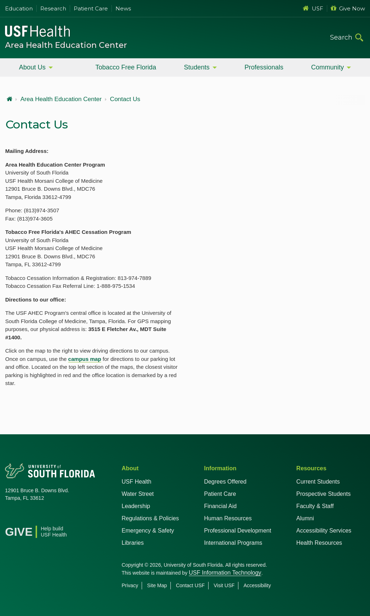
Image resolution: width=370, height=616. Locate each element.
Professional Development (237, 530)
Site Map (157, 585)
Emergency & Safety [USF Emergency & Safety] (148, 530)
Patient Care (91, 8)
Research (53, 8)
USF (313, 8)
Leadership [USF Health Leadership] (136, 506)
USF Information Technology (225, 573)
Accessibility (257, 585)
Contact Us (125, 99)
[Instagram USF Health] (58, 516)
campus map (84, 359)
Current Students (318, 482)
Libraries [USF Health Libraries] (132, 543)
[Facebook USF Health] (11, 516)
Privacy (130, 585)
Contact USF (190, 585)
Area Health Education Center (66, 45)
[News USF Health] (74, 516)
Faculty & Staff (315, 506)
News (123, 8)
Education (19, 8)
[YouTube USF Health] (42, 516)
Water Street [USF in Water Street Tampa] (138, 494)
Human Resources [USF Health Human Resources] (228, 518)
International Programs (233, 543)
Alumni (305, 518)
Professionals (264, 67)
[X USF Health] (26, 516)
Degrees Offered (225, 482)
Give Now (348, 8)
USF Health (136, 482)
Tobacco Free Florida (125, 67)
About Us (32, 67)
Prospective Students (323, 494)
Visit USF (224, 585)
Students (197, 67)
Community (327, 67)
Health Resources (319, 543)
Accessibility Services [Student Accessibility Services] (323, 530)
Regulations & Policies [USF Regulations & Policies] (150, 518)
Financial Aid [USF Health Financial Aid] (220, 506)
